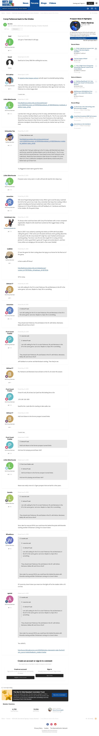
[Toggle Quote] (20, 135)
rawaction (9, 196)
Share (7, 29)
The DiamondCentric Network (58, 728)
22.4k (10, 210)
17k (9, 89)
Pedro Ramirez (87, 23)
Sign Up (90, 3)
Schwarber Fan (10, 131)
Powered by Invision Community (49, 732)
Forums (34, 3)
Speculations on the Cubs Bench (82, 124)
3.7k (9, 607)
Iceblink (9, 249)
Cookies (46, 728)
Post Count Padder (10, 333)
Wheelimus (10, 534)
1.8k (9, 548)
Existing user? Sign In (79, 3)
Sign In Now (50, 675)
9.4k (9, 50)
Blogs (44, 3)
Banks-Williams (80, 118)
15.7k (10, 348)
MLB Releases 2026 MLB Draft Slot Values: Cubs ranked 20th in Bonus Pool (83, 93)
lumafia (9, 492)
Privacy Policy (38, 728)
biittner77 (9, 284)
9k (10, 298)
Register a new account (20, 677)
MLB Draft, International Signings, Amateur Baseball (33, 26)
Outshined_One (9, 217)
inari (11, 24)
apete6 (10, 593)
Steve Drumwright (58, 710)
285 (9, 506)
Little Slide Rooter (10, 99)
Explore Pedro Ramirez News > (79, 38)
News (25, 3)
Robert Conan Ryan (85, 110)
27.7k (10, 231)
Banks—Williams (89, 118)
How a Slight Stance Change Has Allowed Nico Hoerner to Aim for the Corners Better (83, 67)
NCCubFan (9, 75)
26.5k (10, 113)
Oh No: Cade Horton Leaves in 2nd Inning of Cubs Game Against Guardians (84, 50)
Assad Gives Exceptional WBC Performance (85, 116)
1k (10, 263)
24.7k (10, 145)
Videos (52, 3)
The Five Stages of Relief (80, 58)
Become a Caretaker (59, 695)
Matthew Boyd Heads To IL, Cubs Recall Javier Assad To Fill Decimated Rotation (83, 83)
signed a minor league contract (29, 78)
